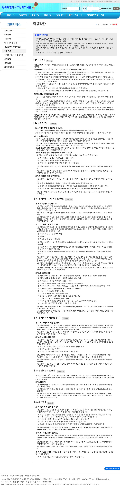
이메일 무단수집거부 (32, 476)
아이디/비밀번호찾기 (89, 1)
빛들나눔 (47, 15)
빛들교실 (35, 15)
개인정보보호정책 (16, 476)
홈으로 (73, 1)
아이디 (64, 8)
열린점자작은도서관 (95, 15)
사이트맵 (116, 1)
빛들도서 (10, 15)
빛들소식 (23, 15)
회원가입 (79, 1)
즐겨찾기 (100, 1)
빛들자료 (60, 15)
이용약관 (4, 476)
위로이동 (49, 61)
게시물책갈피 (108, 1)
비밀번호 (83, 8)
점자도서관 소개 (75, 15)
